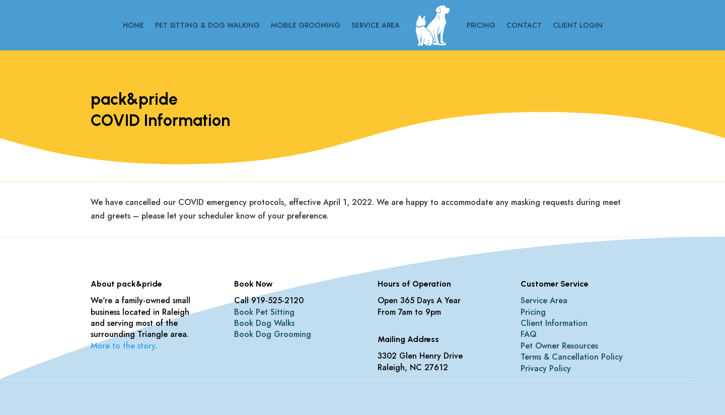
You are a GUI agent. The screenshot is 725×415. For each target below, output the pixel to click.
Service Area (375, 25)
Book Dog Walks (264, 323)
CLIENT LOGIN (578, 25)
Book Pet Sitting (264, 312)
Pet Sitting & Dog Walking (207, 25)
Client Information (554, 323)
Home (133, 25)
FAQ (529, 334)
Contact (524, 25)
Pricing (481, 25)
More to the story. (124, 346)
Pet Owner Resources (559, 346)
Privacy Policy (546, 368)
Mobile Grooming (305, 25)
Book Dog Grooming (272, 334)
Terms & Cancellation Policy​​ (572, 357)
